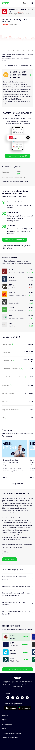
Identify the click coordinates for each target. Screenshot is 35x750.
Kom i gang (9, 559)
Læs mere (5, 477)
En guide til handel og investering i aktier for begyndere (10, 462)
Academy (11, 248)
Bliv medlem (6, 181)
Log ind (25, 3)
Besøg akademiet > (18, 484)
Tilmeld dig (4, 54)
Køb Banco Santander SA (17, 156)
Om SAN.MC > (12, 66)
